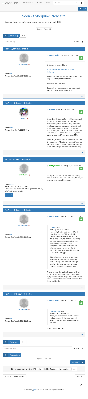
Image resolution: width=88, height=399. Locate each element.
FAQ (39, 3)
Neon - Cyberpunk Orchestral (44, 16)
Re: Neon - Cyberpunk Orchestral (18, 103)
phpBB (35, 390)
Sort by (51, 369)
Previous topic (11, 355)
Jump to (80, 376)
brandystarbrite (23, 175)
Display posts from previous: (27, 369)
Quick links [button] (28, 3)
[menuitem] (48, 3)
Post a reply (10, 35)
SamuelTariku (23, 64)
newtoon (23, 118)
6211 (12, 184)
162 (11, 128)
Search (76, 42)
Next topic (78, 362)
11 (11, 74)
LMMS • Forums (10, 3)
